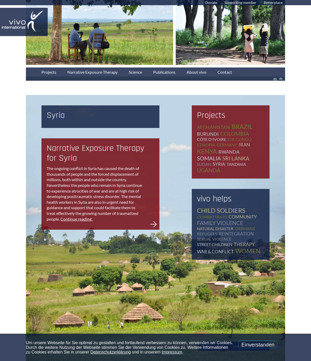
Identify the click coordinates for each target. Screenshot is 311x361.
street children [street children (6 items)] (214, 244)
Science (135, 72)
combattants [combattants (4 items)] (212, 216)
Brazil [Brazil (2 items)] (241, 126)
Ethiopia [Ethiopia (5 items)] (206, 144)
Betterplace (273, 2)
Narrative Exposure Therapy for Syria (95, 153)
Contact (224, 72)
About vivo (196, 72)
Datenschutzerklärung (110, 352)
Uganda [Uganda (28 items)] (208, 170)
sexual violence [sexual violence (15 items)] (214, 239)
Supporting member (240, 2)
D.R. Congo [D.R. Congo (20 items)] (240, 139)
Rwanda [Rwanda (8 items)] (228, 152)
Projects (48, 72)
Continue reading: (76, 218)
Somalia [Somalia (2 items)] (209, 158)
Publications (164, 72)
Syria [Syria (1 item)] (219, 164)
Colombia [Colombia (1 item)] (234, 133)
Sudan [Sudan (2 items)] (204, 164)
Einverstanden (257, 345)
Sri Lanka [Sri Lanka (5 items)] (235, 158)
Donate (211, 2)
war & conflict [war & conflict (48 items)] (215, 251)
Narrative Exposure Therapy (92, 72)
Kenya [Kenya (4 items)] (207, 151)
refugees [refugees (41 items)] (207, 233)
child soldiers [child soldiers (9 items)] (221, 210)
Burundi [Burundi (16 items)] (208, 134)
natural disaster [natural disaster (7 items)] (215, 228)
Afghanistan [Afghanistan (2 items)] (213, 127)
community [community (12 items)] (243, 217)
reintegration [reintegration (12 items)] (236, 233)
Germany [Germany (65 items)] (227, 144)
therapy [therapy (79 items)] (244, 244)
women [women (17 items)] (247, 251)
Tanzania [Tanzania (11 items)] (236, 164)
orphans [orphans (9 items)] (245, 228)
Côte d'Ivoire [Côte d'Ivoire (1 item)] (211, 139)
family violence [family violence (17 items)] (220, 223)
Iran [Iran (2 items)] (244, 144)
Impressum (172, 352)
